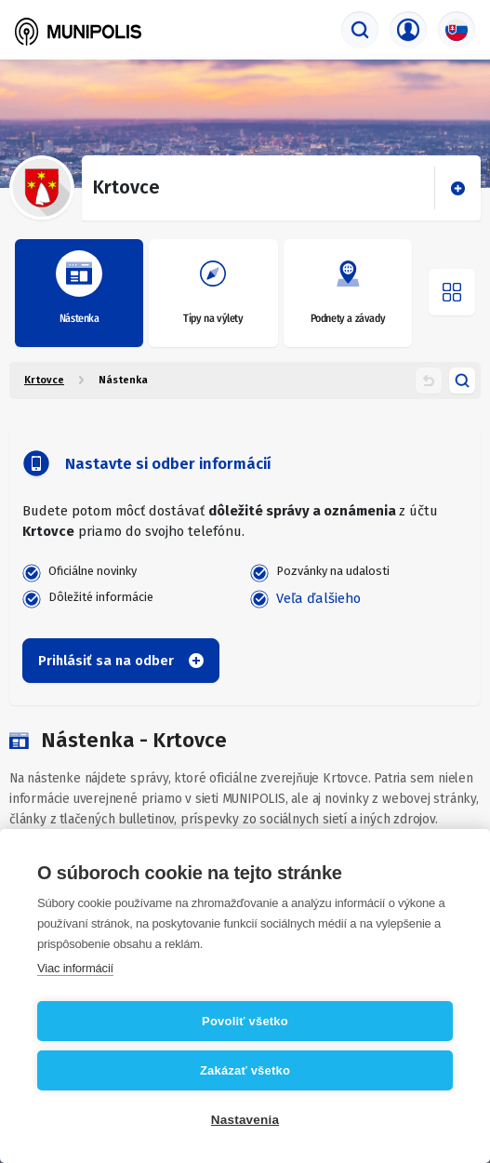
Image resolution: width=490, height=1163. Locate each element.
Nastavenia (245, 1120)
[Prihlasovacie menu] (408, 29)
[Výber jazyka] (456, 29)
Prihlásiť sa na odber (121, 660)
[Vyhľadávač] (359, 29)
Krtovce (44, 380)
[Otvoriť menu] (452, 292)
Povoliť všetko (245, 1021)
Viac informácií (75, 968)
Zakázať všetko (245, 1070)
